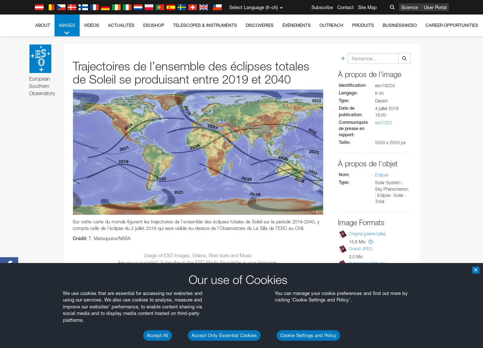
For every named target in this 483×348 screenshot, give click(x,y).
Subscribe (322, 7)
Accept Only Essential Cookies (224, 335)
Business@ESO (400, 25)
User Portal (435, 7)
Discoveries (260, 25)
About (42, 25)
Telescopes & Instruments (205, 25)
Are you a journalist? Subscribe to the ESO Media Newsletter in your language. (198, 262)
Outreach (331, 25)
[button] (371, 241)
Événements (296, 25)
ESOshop (153, 25)
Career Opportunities (452, 25)
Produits (363, 25)
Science (409, 7)
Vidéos (91, 25)
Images (67, 29)
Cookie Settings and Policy (308, 335)
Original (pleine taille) (367, 233)
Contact (345, 7)
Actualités (121, 25)
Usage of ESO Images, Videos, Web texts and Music (198, 255)
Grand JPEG (361, 248)
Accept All (157, 335)
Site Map (367, 7)
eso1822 (383, 122)
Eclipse (381, 175)
